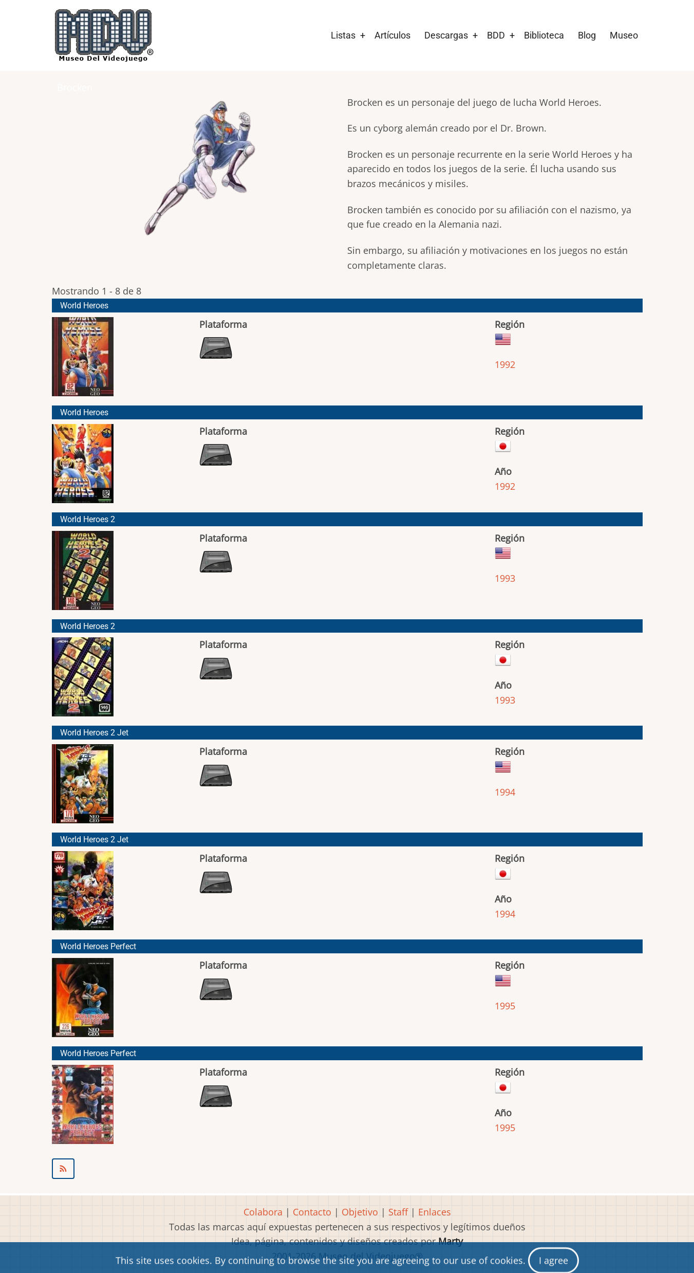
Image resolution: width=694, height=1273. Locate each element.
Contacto (312, 1212)
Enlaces (434, 1212)
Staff (398, 1212)
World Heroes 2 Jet (94, 732)
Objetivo (360, 1212)
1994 (505, 792)
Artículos (392, 35)
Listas (343, 35)
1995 (505, 1006)
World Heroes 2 (87, 519)
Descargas (446, 35)
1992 (505, 364)
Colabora (263, 1212)
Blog (587, 35)
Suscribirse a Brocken (347, 1168)
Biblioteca (544, 35)
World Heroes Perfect (98, 946)
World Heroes (84, 305)
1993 (505, 578)
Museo (624, 35)
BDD (496, 35)
